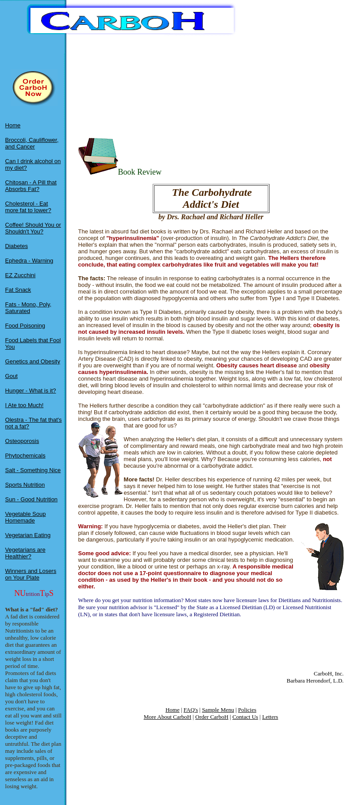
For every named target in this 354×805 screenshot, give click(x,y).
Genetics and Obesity (32, 361)
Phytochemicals (25, 455)
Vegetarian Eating (28, 535)
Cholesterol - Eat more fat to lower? (28, 207)
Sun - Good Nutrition (31, 499)
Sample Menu (218, 709)
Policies (247, 709)
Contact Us (245, 716)
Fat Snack (18, 289)
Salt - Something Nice (33, 470)
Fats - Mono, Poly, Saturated (28, 307)
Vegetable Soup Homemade (25, 517)
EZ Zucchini (20, 275)
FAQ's (191, 709)
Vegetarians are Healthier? (25, 553)
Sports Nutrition (25, 484)
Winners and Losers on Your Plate (31, 574)
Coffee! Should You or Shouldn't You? (33, 228)
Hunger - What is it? (30, 390)
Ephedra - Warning (29, 260)
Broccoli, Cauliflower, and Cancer (32, 143)
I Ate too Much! (24, 405)
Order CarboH (211, 716)
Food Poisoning (25, 325)
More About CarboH (168, 716)
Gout (11, 376)
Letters (270, 716)
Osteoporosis (22, 441)
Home (13, 125)
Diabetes (16, 246)
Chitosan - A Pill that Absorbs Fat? (31, 185)
